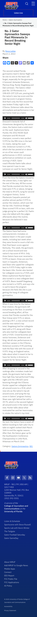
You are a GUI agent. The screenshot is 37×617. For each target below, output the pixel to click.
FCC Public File (10, 579)
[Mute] (26, 118)
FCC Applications (11, 582)
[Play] (5, 118)
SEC (31, 446)
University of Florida (13, 511)
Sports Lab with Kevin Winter (16, 528)
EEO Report (9, 575)
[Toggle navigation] (33, 3)
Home (5, 20)
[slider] (16, 118)
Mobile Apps (9, 568)
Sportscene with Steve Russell (17, 524)
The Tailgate (9, 531)
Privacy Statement (10, 610)
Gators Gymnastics (15, 20)
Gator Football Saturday (14, 534)
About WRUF (9, 562)
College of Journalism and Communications (16, 507)
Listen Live (18, 13)
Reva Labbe (10, 51)
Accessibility (8, 606)
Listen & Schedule (12, 521)
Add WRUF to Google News (16, 565)
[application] (18, 118)
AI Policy (8, 585)
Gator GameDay (11, 538)
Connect (7, 572)
